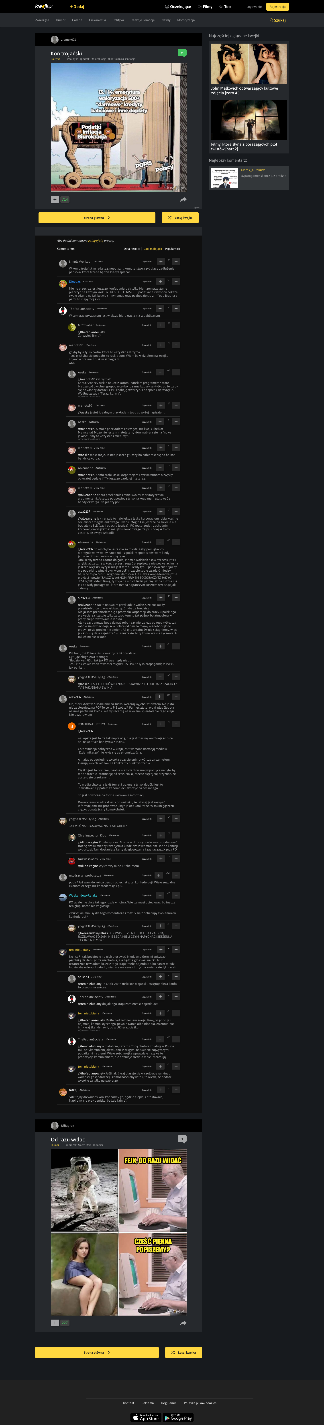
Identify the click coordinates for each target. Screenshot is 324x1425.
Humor (60, 20)
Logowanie (254, 6)
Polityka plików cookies (200, 1403)
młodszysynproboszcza (85, 875)
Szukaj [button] (280, 20)
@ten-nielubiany (90, 984)
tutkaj (73, 1090)
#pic (88, 1145)
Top (227, 6)
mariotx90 (76, 345)
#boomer (98, 1145)
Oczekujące (180, 6)
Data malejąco (152, 248)
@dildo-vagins (88, 842)
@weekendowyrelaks (93, 933)
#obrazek (71, 1145)
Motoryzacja (186, 20)
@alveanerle (87, 495)
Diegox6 (75, 281)
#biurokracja (99, 58)
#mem (81, 1145)
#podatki (85, 58)
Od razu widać (68, 1140)
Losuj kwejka (180, 218)
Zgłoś (197, 207)
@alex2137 (85, 549)
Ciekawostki (97, 20)
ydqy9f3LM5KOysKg (91, 677)
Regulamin (169, 1403)
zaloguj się (95, 240)
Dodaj (79, 6)
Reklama (147, 1403)
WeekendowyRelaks (83, 895)
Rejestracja (278, 6)
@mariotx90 (86, 379)
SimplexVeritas (79, 261)
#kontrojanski (116, 58)
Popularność (172, 248)
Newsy (166, 20)
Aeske (82, 372)
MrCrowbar (86, 325)
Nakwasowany (88, 859)
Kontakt (128, 1403)
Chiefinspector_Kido (92, 835)
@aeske (83, 412)
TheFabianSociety (81, 308)
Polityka (118, 20)
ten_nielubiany (79, 949)
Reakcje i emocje (143, 20)
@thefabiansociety (91, 332)
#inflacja (130, 58)
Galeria (77, 20)
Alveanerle (85, 468)
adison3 (83, 977)
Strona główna (97, 218)
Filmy (207, 6)
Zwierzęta (42, 20)
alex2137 (84, 511)
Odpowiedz (146, 261)
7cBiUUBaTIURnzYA (92, 724)
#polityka (72, 58)
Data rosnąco (132, 248)
